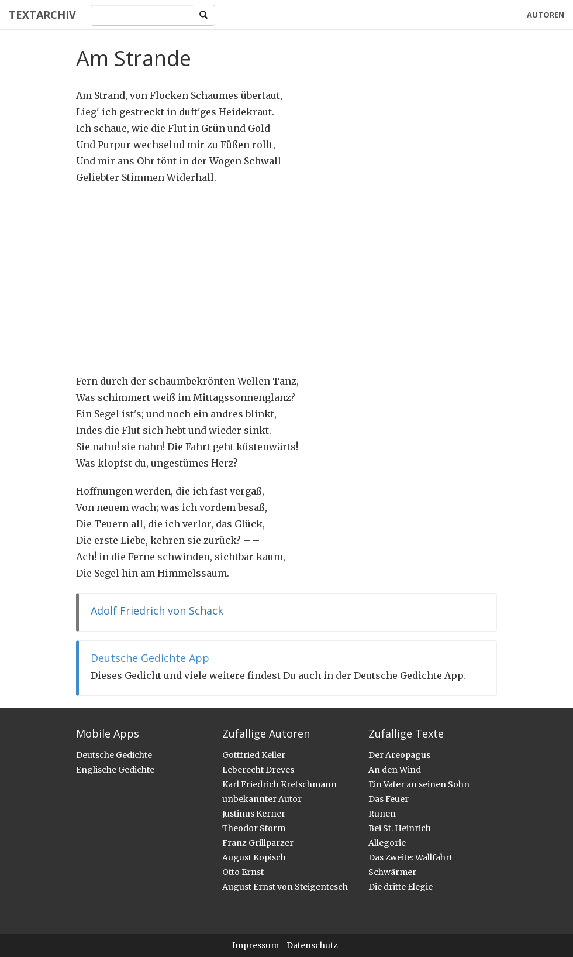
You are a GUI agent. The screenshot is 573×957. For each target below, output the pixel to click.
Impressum (255, 945)
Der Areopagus (399, 755)
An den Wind (394, 769)
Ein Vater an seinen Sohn (419, 784)
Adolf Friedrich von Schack (157, 610)
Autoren (545, 14)
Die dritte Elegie (400, 886)
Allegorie (387, 843)
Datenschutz (312, 945)
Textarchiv (42, 15)
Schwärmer (392, 872)
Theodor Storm (253, 828)
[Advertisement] (286, 279)
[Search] (142, 15)
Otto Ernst (243, 872)
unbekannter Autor (262, 799)
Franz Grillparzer (258, 843)
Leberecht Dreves (258, 769)
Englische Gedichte (115, 769)
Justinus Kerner (253, 813)
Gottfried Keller (253, 755)
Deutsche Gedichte (114, 755)
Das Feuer (388, 799)
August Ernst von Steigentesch (285, 886)
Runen (382, 813)
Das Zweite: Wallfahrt (410, 857)
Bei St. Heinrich (399, 828)
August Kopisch (254, 857)
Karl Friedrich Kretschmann (279, 784)
